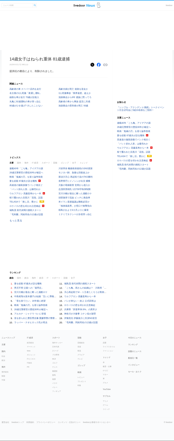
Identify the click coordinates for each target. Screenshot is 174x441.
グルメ (105, 383)
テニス (54, 367)
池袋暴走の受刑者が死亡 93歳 (73, 105)
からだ (105, 370)
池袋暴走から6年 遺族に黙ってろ (75, 97)
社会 (3, 356)
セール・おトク (134, 372)
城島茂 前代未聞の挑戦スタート (25, 210)
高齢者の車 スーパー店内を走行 (25, 89)
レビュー (81, 377)
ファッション (108, 351)
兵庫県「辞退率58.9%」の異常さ (80, 309)
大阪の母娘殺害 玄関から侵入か (74, 185)
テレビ (80, 359)
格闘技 (54, 371)
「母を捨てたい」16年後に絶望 (30, 301)
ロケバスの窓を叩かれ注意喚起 (24, 206)
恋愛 (104, 343)
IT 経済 (35, 163)
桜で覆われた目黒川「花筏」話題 (26, 197)
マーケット (31, 347)
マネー (105, 375)
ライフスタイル (109, 347)
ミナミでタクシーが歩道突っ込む (75, 214)
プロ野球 (55, 355)
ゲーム (105, 405)
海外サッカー (57, 343)
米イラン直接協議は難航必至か (74, 201)
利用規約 (30, 422)
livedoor (169, 5)
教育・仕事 (107, 366)
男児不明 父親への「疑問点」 (29, 288)
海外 (26, 163)
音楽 (79, 347)
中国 (3, 380)
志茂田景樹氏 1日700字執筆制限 (75, 189)
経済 (41, 278)
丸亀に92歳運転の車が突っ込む (25, 101)
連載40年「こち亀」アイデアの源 (26, 168)
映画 (79, 372)
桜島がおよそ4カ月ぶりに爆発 (74, 210)
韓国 (3, 376)
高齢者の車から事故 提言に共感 (74, 101)
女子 (74, 163)
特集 (79, 385)
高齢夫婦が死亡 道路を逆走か (73, 89)
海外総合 (5, 372)
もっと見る (15, 220)
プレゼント (82, 381)
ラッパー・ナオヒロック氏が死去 (30, 322)
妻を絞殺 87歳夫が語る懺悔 (23, 181)
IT (48, 278)
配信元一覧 (133, 358)
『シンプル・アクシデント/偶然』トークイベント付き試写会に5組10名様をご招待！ (140, 108)
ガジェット (31, 355)
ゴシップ (65, 163)
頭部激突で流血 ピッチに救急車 (74, 197)
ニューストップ (8, 338)
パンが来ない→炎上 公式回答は (80, 301)
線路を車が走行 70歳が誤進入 (24, 97)
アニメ (105, 401)
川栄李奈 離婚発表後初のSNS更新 (76, 168)
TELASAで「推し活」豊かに (23, 201)
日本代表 (55, 347)
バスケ (54, 383)
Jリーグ (55, 351)
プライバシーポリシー (45, 422)
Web (28, 351)
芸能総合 (81, 343)
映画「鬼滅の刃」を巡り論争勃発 (26, 177)
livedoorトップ (18, 422)
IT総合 (29, 363)
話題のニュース (134, 351)
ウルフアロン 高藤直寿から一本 (25, 193)
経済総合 (30, 343)
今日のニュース (134, 338)
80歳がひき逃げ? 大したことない (26, 105)
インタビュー (134, 365)
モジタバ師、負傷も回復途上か (74, 172)
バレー (54, 387)
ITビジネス (31, 359)
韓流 (79, 351)
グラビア (81, 355)
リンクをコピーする (105, 65)
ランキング (133, 344)
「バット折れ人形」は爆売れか (24, 189)
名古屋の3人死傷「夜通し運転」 (25, 93)
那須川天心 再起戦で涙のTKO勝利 (76, 177)
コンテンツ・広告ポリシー (69, 422)
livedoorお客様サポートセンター (97, 422)
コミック (106, 409)
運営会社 (5, 422)
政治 (26, 278)
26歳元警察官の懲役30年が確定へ (26, 172)
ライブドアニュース (84, 5)
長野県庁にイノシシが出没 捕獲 (74, 181)
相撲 (54, 379)
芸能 (55, 163)
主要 (11, 163)
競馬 (54, 375)
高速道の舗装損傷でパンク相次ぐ (26, 185)
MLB (54, 359)
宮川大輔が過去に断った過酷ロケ (75, 193)
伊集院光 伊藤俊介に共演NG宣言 (80, 318)
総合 (11, 278)
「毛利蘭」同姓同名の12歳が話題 (26, 214)
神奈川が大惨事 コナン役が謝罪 (80, 313)
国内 (19, 163)
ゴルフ (54, 363)
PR (28, 367)
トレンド (84, 163)
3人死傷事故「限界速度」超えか (75, 93)
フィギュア (56, 391)
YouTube (107, 389)
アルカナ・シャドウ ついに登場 (30, 313)
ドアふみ (99, 5)
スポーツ (46, 163)
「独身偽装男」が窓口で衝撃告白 (75, 206)
